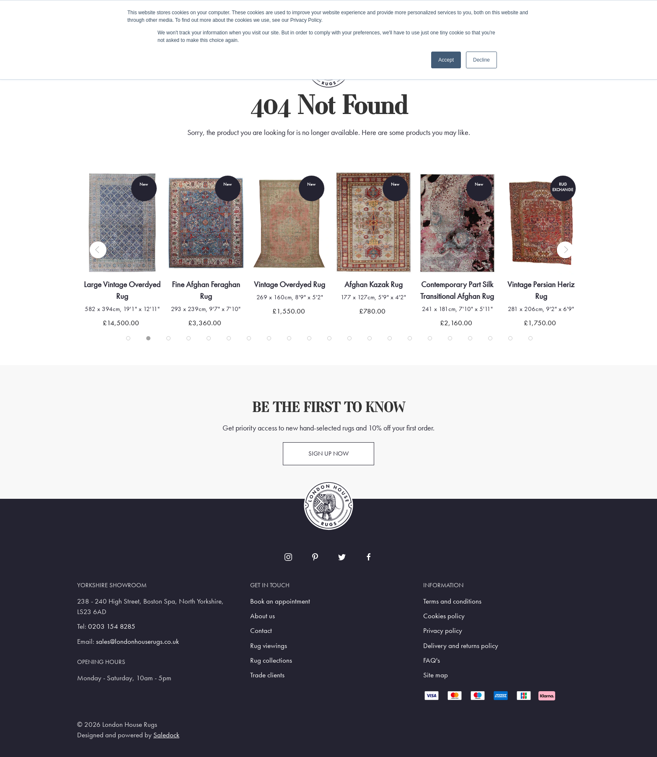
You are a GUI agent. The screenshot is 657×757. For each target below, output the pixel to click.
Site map (435, 675)
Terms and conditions (452, 601)
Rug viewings (268, 645)
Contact (261, 630)
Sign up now (328, 453)
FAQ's (431, 660)
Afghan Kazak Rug (382, 284)
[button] (98, 249)
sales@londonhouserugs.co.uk (137, 641)
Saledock (166, 735)
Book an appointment (280, 601)
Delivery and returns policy (460, 645)
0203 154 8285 (111, 626)
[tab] (128, 338)
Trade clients (267, 675)
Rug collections (271, 660)
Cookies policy (444, 616)
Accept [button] (446, 60)
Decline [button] (481, 60)
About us (262, 616)
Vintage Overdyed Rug (298, 284)
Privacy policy (442, 630)
